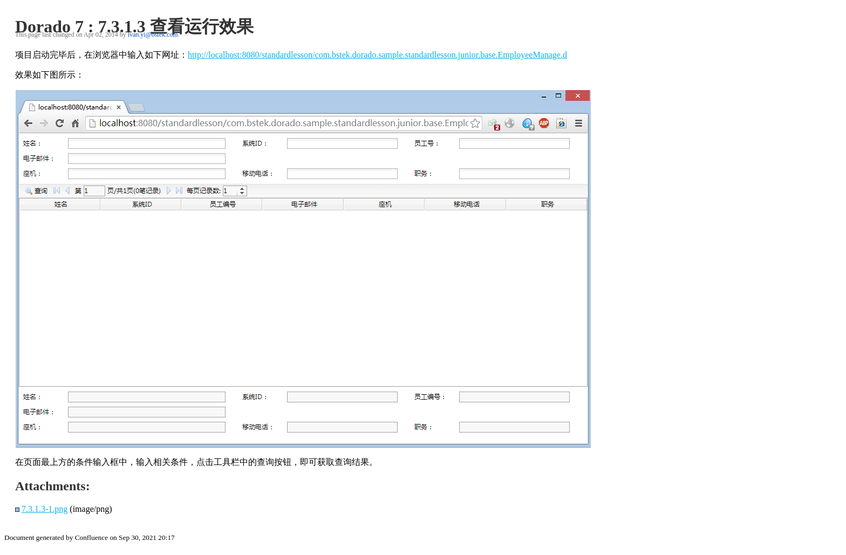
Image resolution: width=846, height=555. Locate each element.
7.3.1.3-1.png (44, 508)
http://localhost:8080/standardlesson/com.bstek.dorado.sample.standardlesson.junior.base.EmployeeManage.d (377, 54)
